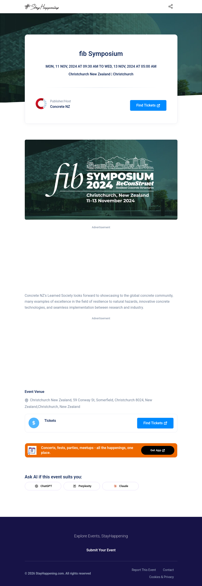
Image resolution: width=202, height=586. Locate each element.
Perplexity (81, 486)
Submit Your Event (101, 550)
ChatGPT (43, 486)
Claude (120, 486)
